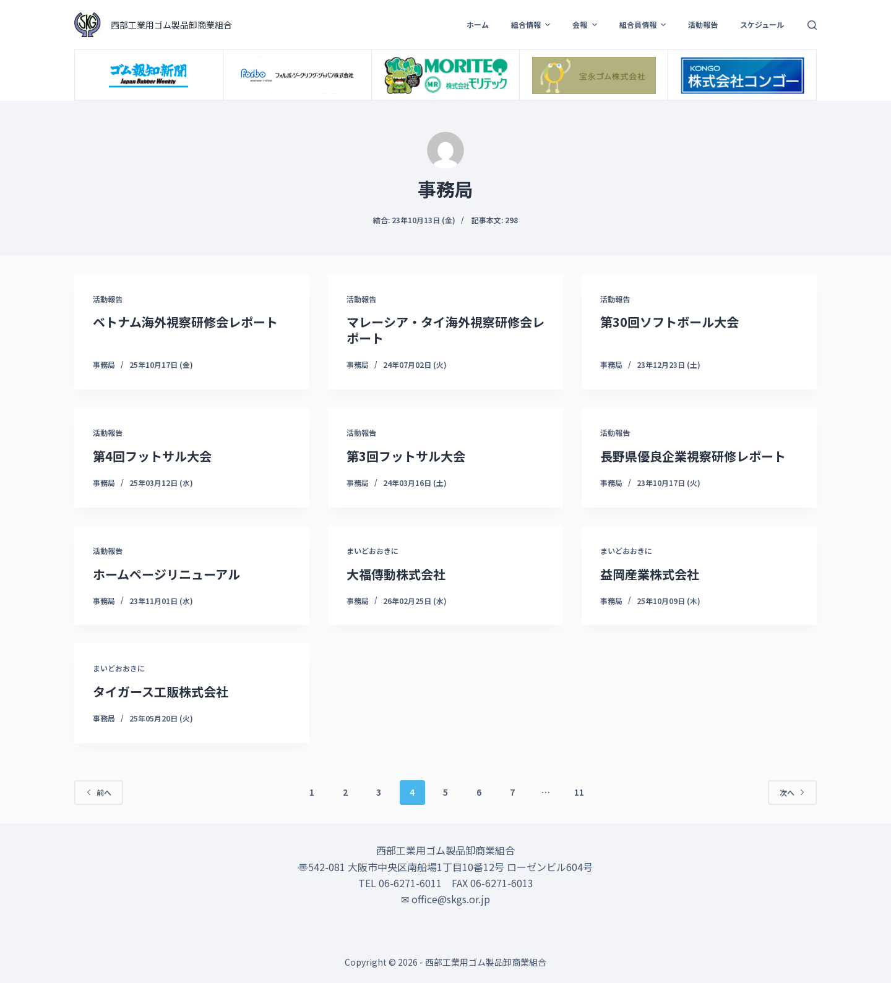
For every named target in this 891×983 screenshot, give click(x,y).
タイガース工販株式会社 (160, 691)
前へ (98, 792)
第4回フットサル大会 (152, 456)
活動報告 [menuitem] (703, 24)
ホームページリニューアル (166, 574)
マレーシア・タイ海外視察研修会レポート (445, 330)
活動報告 (108, 299)
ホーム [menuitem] (478, 24)
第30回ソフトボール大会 (669, 322)
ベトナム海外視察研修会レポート (185, 322)
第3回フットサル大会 (405, 456)
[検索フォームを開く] (812, 25)
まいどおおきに (372, 550)
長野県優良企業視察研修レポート (693, 456)
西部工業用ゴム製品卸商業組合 (171, 25)
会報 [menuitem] (586, 24)
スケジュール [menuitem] (762, 24)
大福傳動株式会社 (396, 574)
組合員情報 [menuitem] (644, 24)
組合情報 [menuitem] (532, 24)
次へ (792, 792)
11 (579, 792)
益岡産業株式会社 (649, 574)
